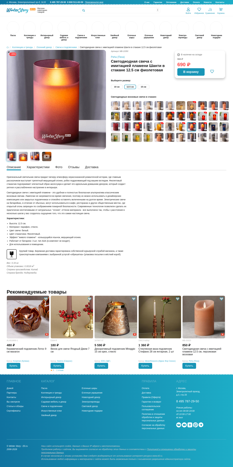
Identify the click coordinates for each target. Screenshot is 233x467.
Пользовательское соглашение (151, 408)
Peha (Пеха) (118, 57)
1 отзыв (59, 370)
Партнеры (12, 392)
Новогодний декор (91, 397)
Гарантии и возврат (151, 401)
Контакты (219, 2)
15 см (143, 87)
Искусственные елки (51, 410)
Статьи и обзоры (15, 406)
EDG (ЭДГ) (105, 361)
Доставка (184, 2)
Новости (207, 2)
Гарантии (158, 2)
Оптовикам (171, 2)
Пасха (44, 388)
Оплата (196, 2)
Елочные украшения (92, 392)
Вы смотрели (13, 401)
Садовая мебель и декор (53, 401)
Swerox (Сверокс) (64, 361)
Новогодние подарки (92, 410)
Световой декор (90, 406)
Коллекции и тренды (51, 392)
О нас (147, 2)
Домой (10, 388)
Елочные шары (89, 388)
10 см (117, 87)
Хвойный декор (49, 415)
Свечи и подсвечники (51, 406)
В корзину (191, 72)
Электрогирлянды (91, 401)
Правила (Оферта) (151, 397)
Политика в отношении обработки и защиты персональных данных (153, 417)
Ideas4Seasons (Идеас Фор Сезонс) (160, 361)
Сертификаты (13, 410)
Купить (14, 365)
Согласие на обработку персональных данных (153, 427)
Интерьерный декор (51, 397)
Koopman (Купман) (21, 361)
